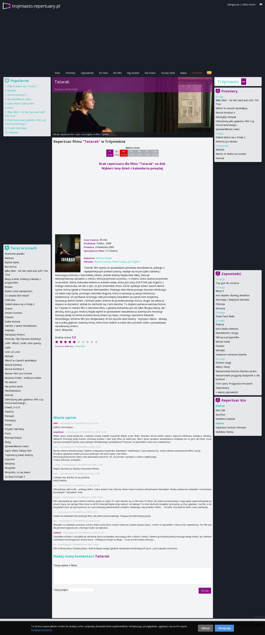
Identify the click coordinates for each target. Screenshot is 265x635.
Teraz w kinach (23, 248)
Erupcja (220, 324)
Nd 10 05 (124, 153)
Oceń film (80, 346)
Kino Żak (220, 410)
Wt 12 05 (139, 153)
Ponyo (8, 424)
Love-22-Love (12, 351)
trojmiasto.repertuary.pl (36, 6)
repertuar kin (67, 134)
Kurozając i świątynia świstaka (232, 299)
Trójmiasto (228, 82)
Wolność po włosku (226, 141)
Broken (9, 287)
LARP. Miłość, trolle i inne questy (23, 343)
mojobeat (58, 432)
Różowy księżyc (13, 437)
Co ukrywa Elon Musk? (17, 295)
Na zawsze (11, 382)
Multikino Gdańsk (225, 418)
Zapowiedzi (87, 72)
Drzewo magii (223, 362)
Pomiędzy (10, 420)
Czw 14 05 (155, 153)
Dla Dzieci (150, 72)
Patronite (197, 72)
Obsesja (220, 304)
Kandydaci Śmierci (15, 334)
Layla (7, 347)
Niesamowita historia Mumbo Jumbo (236, 371)
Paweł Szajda (119, 261)
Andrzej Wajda (71, 89)
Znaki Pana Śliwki (225, 316)
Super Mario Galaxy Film (20, 103)
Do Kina (103, 72)
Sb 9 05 (116, 153)
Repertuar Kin (233, 400)
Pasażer (220, 345)
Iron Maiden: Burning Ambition (233, 295)
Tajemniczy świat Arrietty (19, 455)
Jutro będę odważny (227, 328)
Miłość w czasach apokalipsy (231, 108)
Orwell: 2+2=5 (12, 407)
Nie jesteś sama (14, 386)
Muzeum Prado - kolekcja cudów (23, 377)
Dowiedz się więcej (41, 629)
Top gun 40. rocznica (227, 283)
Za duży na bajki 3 (15, 476)
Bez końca (10, 266)
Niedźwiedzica (13, 390)
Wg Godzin (133, 72)
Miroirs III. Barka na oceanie (231, 153)
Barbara (9, 258)
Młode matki (223, 341)
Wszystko (10, 467)
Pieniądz (9, 416)
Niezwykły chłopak (226, 117)
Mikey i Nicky (223, 366)
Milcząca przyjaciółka (227, 337)
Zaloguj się (233, 4)
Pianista (9, 411)
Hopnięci (13, 132)
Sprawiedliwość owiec (228, 129)
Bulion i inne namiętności (18, 291)
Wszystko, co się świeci (17, 472)
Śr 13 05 (147, 153)
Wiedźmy (10, 463)
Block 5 (220, 291)
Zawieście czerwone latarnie (231, 354)
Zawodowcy (222, 387)
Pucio (10, 107)
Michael (220, 149)
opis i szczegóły (84, 134)
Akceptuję (224, 628)
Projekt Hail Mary (17, 128)
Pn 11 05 (132, 153)
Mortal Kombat (13, 364)
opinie (105, 134)
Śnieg (8, 442)
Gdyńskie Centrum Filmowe (231, 427)
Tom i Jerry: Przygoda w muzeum (234, 383)
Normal (220, 158)
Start (57, 72)
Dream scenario (13, 312)
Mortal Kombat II (225, 112)
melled (57, 532)
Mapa (183, 72)
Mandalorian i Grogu (227, 332)
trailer (97, 134)
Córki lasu (10, 300)
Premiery (70, 72)
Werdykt (220, 350)
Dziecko (9, 317)
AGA (55, 423)
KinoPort (220, 414)
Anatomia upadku (15, 253)
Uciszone (10, 459)
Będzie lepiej (12, 262)
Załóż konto (249, 4)
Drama (8, 308)
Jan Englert (134, 261)
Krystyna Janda (102, 261)
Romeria (220, 308)
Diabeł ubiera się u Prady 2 (230, 137)
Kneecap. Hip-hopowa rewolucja (23, 338)
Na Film (117, 72)
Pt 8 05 (110, 153)
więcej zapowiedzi (228, 392)
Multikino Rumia (224, 431)
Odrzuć (205, 628)
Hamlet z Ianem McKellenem (21, 325)
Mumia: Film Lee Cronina (18, 373)
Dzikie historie (12, 321)
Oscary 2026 (168, 72)
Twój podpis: (61, 589)
